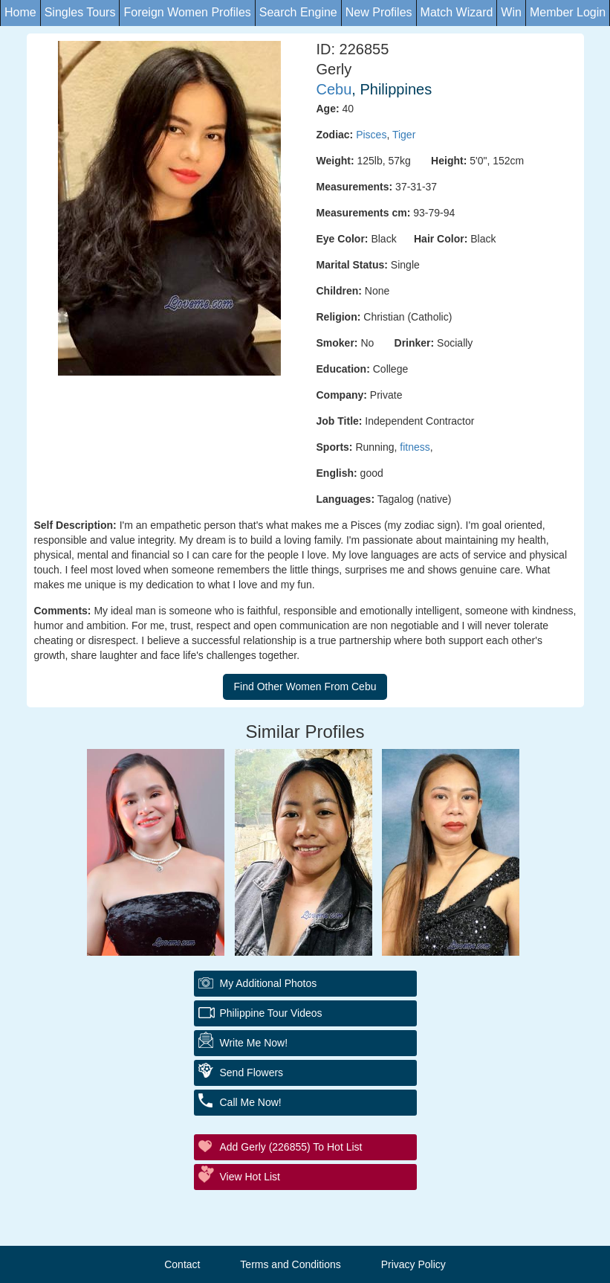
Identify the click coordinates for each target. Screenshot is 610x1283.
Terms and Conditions (290, 1264)
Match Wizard (457, 12)
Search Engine (298, 12)
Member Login (568, 12)
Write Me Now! (254, 1043)
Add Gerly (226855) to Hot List (291, 1147)
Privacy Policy (413, 1264)
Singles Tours (80, 12)
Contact (182, 1264)
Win (511, 12)
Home (20, 12)
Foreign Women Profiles (186, 12)
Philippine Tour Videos (271, 1013)
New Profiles (378, 12)
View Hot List (250, 1177)
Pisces (371, 135)
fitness (414, 447)
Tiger (403, 135)
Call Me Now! (251, 1102)
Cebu (334, 89)
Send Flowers (252, 1072)
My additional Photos (268, 983)
